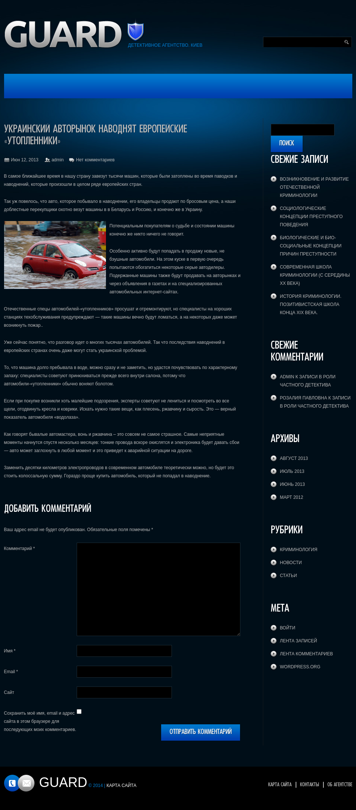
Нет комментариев (95, 159)
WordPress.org (300, 666)
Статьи (288, 575)
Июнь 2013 (292, 484)
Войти (288, 627)
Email (11, 671)
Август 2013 (294, 458)
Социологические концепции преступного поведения (311, 216)
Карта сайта (280, 784)
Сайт (9, 692)
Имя (10, 650)
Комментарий (19, 548)
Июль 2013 (292, 471)
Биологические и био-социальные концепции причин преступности (311, 246)
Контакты (309, 784)
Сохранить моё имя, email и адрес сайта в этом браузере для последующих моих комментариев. (40, 721)
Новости (291, 562)
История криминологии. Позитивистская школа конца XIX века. (311, 304)
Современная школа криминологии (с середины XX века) (315, 275)
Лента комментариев (306, 653)
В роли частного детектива (314, 406)
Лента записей (298, 640)
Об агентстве (339, 784)
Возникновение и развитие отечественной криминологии (314, 187)
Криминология (298, 549)
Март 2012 (291, 497)
